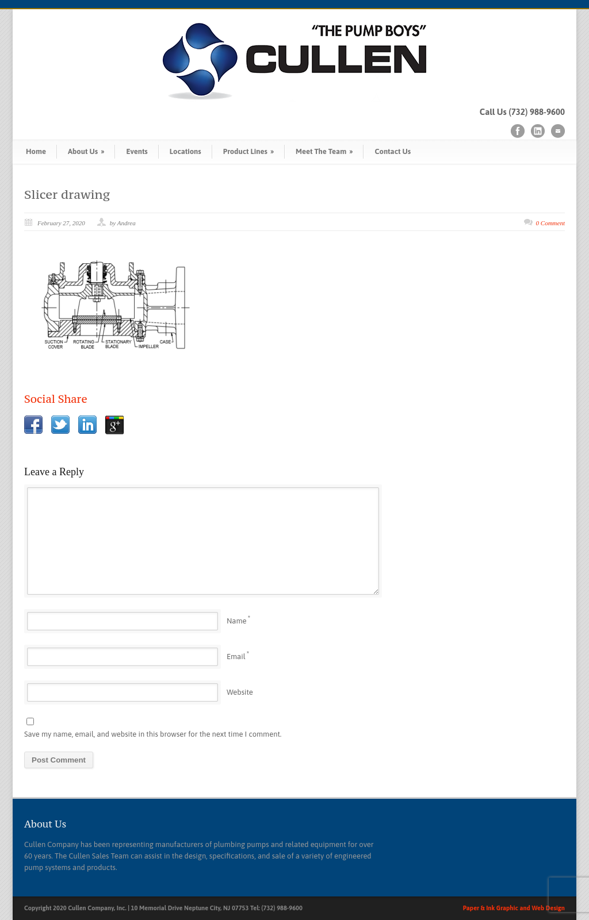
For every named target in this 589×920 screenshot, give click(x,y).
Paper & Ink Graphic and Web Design (514, 907)
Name (236, 621)
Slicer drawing (67, 194)
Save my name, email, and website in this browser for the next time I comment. (152, 734)
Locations (185, 151)
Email (236, 656)
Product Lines (248, 151)
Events (136, 151)
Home (36, 151)
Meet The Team (324, 151)
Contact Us (392, 151)
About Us (86, 151)
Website (240, 692)
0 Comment (550, 223)
